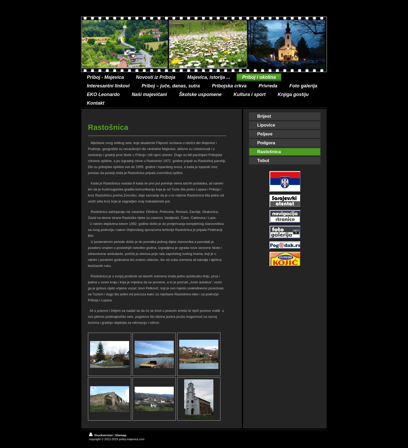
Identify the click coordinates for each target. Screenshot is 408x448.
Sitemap (120, 435)
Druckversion (101, 435)
